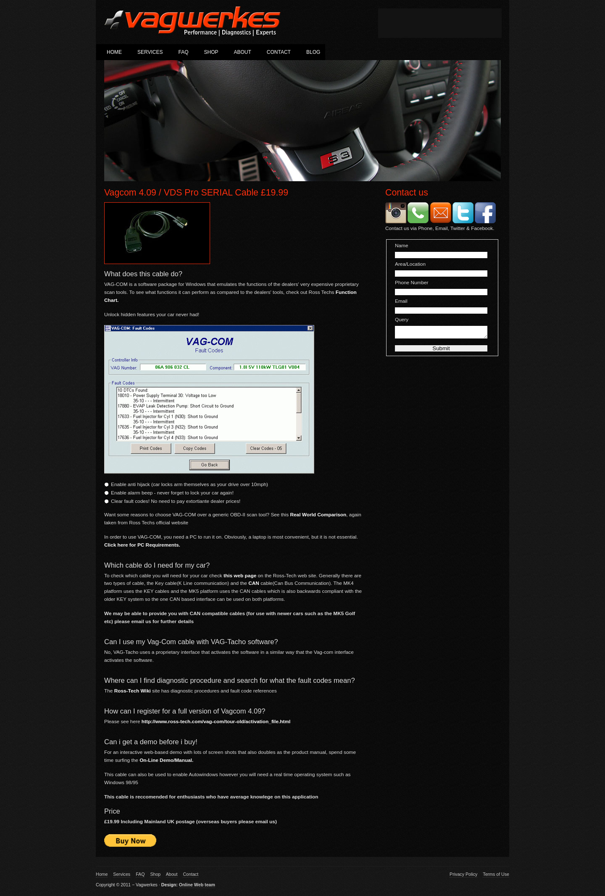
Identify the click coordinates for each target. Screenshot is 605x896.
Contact (279, 52)
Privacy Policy (463, 874)
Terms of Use (496, 874)
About (242, 52)
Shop (211, 52)
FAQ (183, 52)
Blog (313, 52)
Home (114, 52)
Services (150, 52)
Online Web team (197, 884)
